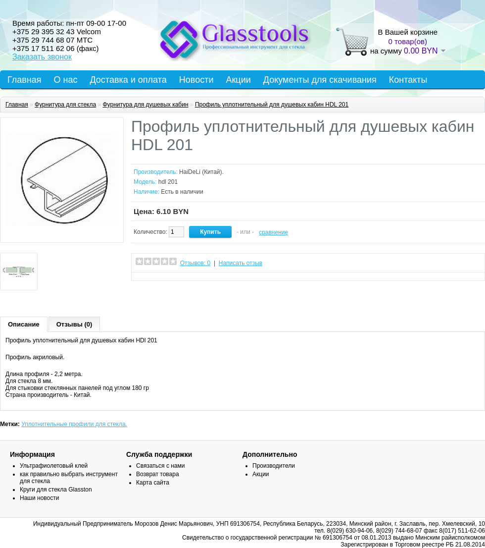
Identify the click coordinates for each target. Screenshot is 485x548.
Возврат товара (157, 474)
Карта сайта (152, 482)
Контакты (408, 80)
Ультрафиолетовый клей (54, 465)
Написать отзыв (240, 263)
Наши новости (39, 497)
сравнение (273, 232)
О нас (66, 80)
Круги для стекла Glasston (56, 489)
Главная (24, 80)
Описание (24, 324)
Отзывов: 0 (195, 263)
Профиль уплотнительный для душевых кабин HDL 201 (271, 104)
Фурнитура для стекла (65, 104)
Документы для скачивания (320, 80)
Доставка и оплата (128, 80)
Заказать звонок (42, 57)
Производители (273, 465)
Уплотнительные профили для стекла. (74, 424)
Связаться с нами (160, 465)
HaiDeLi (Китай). (201, 171)
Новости (196, 80)
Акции (238, 80)
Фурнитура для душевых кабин (145, 104)
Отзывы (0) (74, 324)
